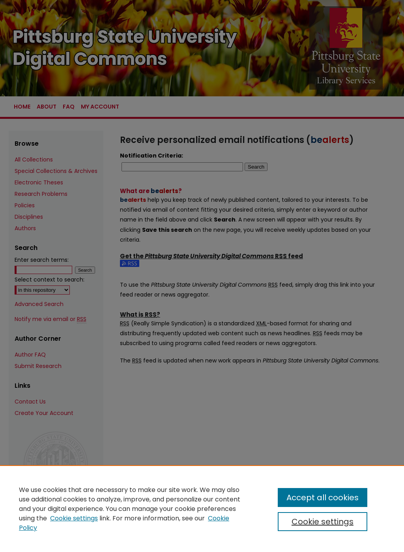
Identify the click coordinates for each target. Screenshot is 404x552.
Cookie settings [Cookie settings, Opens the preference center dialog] (323, 521)
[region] (202, 508)
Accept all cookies (322, 497)
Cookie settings (74, 518)
